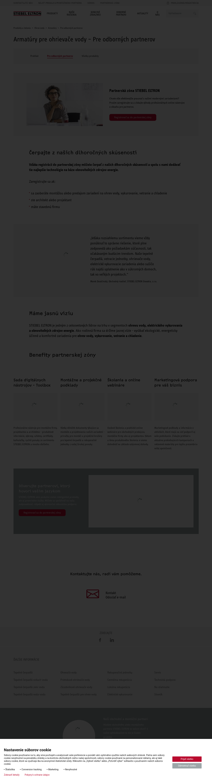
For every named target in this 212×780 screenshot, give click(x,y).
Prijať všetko (187, 759)
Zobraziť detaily (11, 775)
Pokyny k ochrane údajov (37, 775)
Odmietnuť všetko (187, 765)
